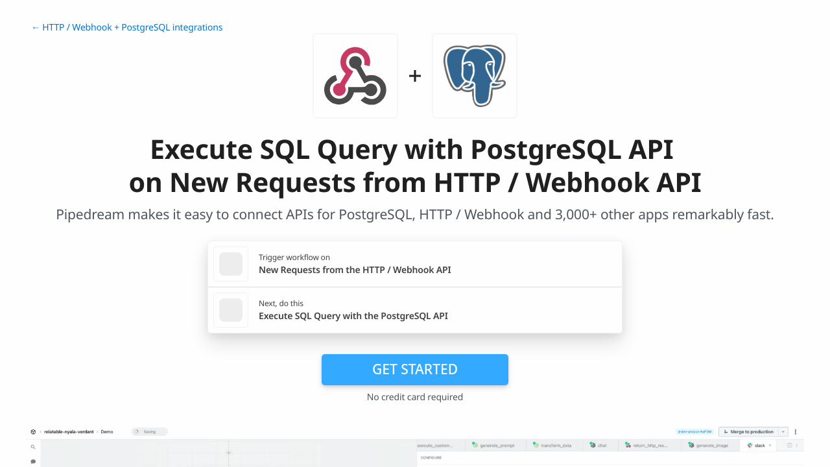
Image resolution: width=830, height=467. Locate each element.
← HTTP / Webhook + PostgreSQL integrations (126, 27)
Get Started (415, 369)
